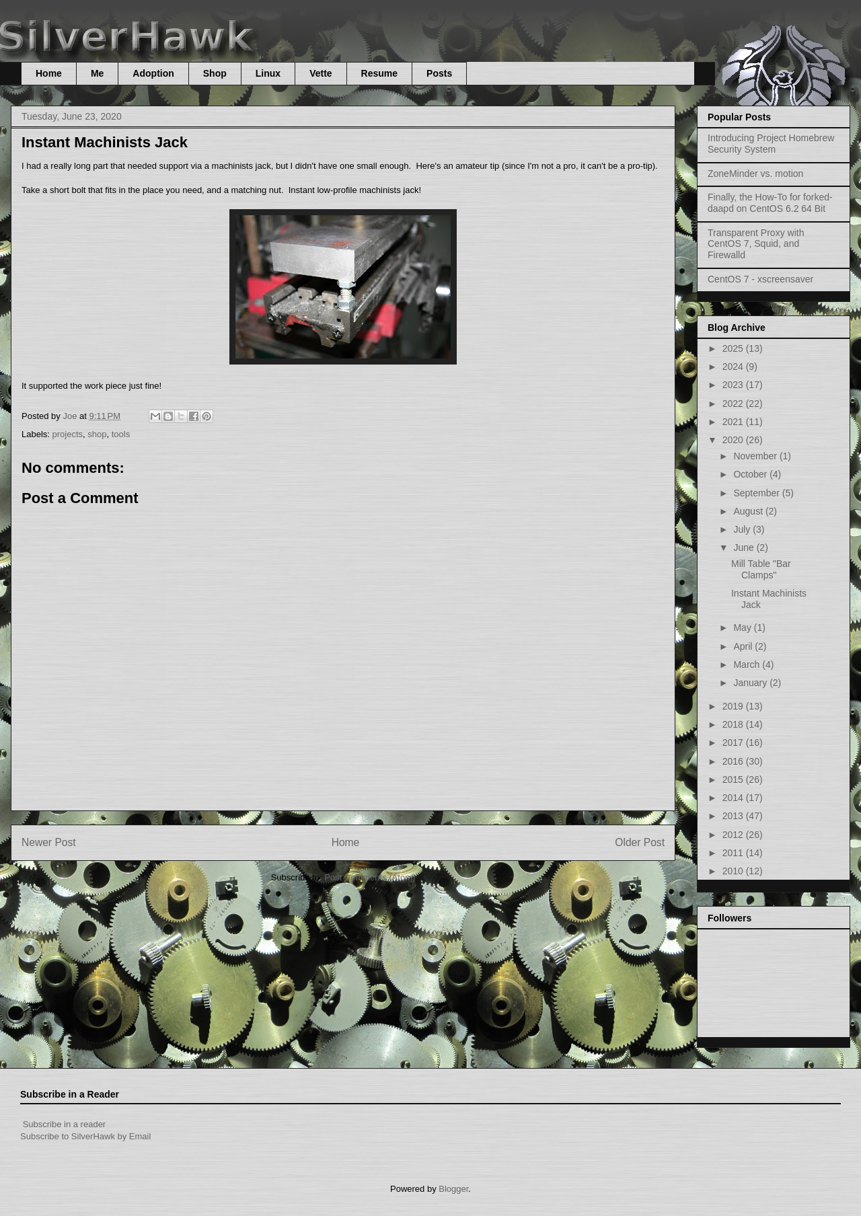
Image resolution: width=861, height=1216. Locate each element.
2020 (734, 439)
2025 (734, 348)
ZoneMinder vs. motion (755, 173)
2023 (734, 384)
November (756, 456)
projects (67, 434)
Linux (268, 73)
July (743, 529)
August (749, 511)
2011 (734, 852)
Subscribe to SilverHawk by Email (85, 1136)
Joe (71, 416)
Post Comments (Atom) (369, 877)
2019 (734, 706)
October (751, 474)
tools (121, 434)
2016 (734, 761)
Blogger (453, 1189)
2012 (734, 834)
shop (96, 434)
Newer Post (49, 842)
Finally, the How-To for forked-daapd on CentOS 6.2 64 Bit (770, 203)
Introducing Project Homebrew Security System (771, 143)
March (747, 664)
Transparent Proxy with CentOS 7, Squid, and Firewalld (756, 244)
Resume (379, 73)
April (744, 646)
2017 (734, 742)
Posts (439, 73)
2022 (734, 403)
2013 (734, 815)
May (743, 627)
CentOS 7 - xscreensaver (760, 279)
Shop (215, 73)
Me (97, 73)
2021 (734, 421)
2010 (734, 871)
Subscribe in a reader (64, 1124)
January (751, 682)
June (744, 547)
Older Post (640, 842)
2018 (734, 724)
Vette (320, 73)
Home (49, 73)
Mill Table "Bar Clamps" (761, 569)
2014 (734, 797)
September (757, 493)
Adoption (153, 73)
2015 (734, 779)
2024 (734, 366)
